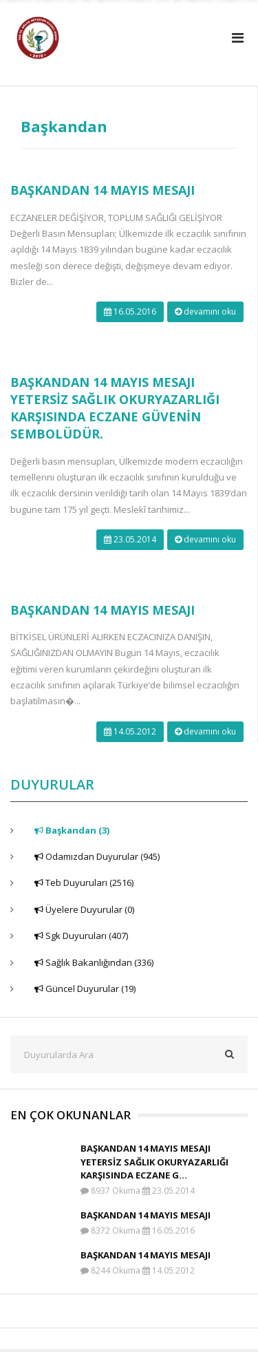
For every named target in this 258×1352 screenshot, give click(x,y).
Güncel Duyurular (85, 988)
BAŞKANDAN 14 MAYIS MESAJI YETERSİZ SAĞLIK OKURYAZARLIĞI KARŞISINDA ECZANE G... (154, 1161)
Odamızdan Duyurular (97, 856)
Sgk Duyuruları (81, 935)
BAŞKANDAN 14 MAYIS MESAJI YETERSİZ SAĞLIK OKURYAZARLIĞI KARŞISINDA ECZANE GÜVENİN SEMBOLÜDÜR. (114, 408)
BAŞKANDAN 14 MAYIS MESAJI (102, 190)
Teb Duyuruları (83, 882)
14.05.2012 (130, 731)
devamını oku (205, 311)
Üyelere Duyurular (84, 909)
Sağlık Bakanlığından (93, 962)
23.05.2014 (130, 539)
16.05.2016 (130, 311)
